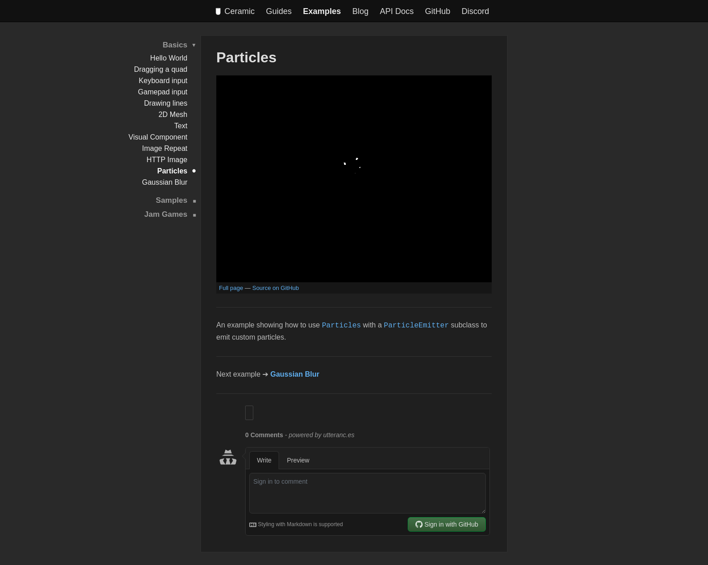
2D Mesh (172, 114)
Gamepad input (162, 92)
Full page (231, 288)
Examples (322, 11)
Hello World (168, 58)
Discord (475, 11)
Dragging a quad (160, 69)
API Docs (397, 11)
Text (180, 126)
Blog (360, 11)
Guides (279, 11)
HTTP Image (167, 159)
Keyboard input (163, 80)
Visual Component (158, 137)
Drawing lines (165, 103)
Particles (172, 171)
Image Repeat (164, 148)
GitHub (437, 11)
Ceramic (235, 11)
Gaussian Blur (165, 182)
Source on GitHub (275, 288)
